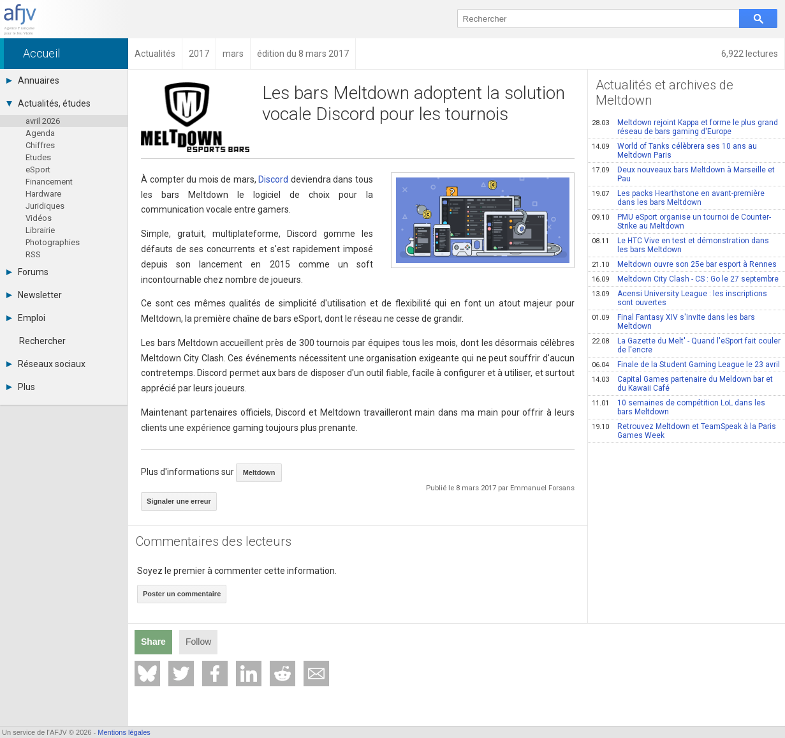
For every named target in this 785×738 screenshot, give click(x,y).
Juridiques (45, 206)
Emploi (25, 318)
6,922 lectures (749, 54)
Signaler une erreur (179, 501)
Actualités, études (48, 103)
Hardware (43, 194)
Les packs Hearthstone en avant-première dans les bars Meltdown (678, 198)
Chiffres (40, 145)
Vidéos (39, 218)
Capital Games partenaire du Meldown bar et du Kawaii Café (682, 384)
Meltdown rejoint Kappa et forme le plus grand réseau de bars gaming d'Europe (685, 127)
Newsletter (34, 295)
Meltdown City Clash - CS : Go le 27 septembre (685, 279)
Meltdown (259, 472)
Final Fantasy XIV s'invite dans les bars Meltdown (673, 322)
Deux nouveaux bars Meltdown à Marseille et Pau (683, 174)
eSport (38, 169)
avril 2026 (43, 121)
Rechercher (42, 341)
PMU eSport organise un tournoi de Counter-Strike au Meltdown (681, 221)
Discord (273, 179)
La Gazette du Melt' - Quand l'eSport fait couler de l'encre (686, 345)
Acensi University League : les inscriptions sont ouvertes (679, 298)
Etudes (38, 157)
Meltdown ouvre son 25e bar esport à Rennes (684, 264)
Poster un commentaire (182, 594)
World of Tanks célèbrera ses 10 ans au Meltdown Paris (674, 151)
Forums (27, 272)
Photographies (53, 242)
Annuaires (32, 80)
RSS (33, 254)
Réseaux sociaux (45, 364)
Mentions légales (124, 732)
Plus (20, 387)
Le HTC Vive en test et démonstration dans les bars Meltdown (680, 245)
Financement (49, 181)
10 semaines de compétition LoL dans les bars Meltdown (678, 407)
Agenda (40, 133)
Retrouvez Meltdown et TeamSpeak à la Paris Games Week (684, 431)
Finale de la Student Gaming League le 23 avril (686, 364)
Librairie (40, 230)
